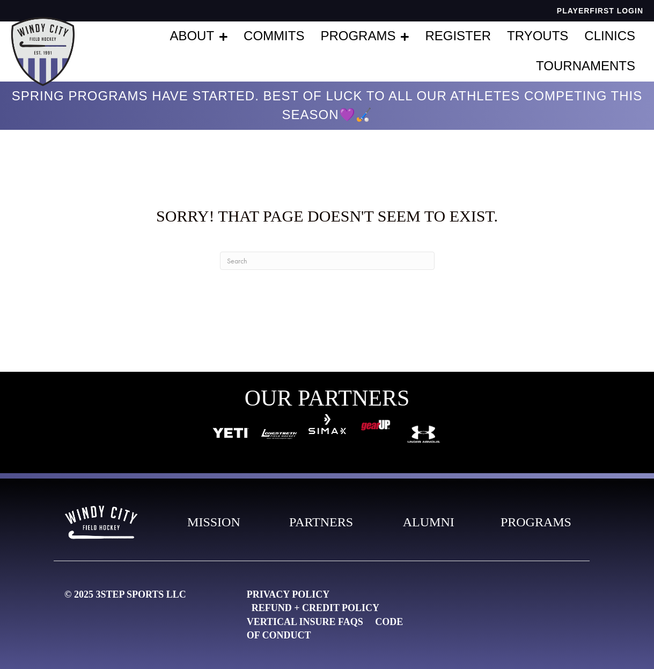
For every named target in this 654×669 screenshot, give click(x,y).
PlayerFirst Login (600, 10)
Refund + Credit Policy (315, 607)
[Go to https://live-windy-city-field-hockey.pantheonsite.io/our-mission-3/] (213, 522)
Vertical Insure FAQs (305, 621)
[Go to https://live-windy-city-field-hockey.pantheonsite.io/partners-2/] (321, 522)
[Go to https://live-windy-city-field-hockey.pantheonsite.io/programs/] (536, 522)
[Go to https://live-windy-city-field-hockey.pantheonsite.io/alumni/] (428, 522)
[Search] (327, 261)
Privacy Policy (288, 594)
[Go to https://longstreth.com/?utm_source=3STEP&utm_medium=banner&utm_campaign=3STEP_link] (279, 433)
